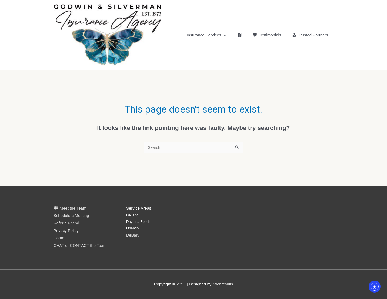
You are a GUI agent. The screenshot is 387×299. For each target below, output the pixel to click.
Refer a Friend (66, 223)
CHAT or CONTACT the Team (80, 246)
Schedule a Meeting (71, 216)
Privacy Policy (66, 231)
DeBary (133, 235)
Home (59, 238)
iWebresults (222, 284)
